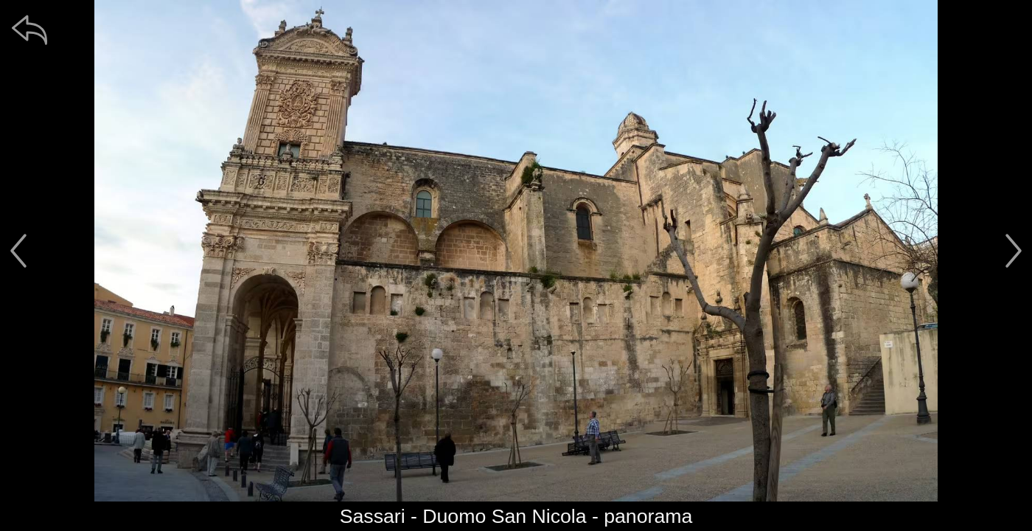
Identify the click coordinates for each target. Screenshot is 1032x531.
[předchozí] (18, 251)
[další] (1014, 251)
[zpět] (29, 29)
